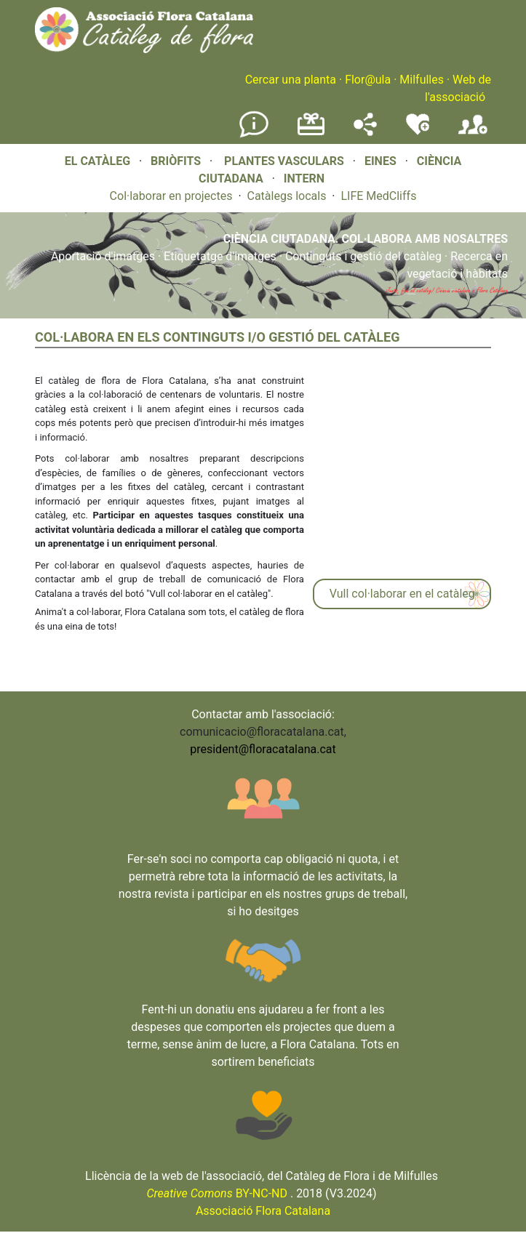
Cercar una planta (290, 80)
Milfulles (421, 80)
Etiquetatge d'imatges (220, 256)
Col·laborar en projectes (171, 196)
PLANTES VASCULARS (284, 161)
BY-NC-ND (216, 1193)
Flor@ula (368, 80)
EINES (380, 161)
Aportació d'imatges (103, 256)
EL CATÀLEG (97, 161)
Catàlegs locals (287, 196)
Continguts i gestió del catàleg (363, 256)
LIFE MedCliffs (378, 196)
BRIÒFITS (177, 161)
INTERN (304, 178)
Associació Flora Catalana (263, 1211)
